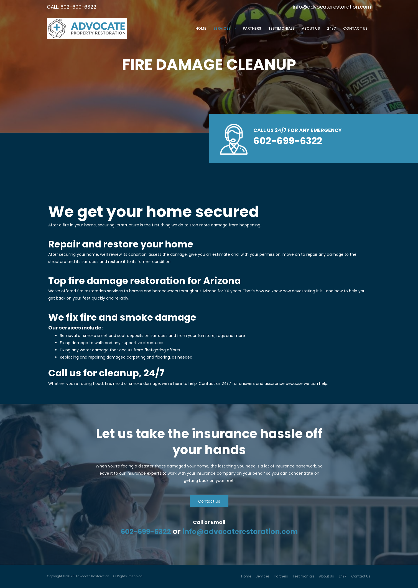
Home (200, 28)
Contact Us (355, 28)
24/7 (331, 28)
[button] (209, 501)
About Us (311, 28)
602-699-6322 (144, 531)
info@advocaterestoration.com (332, 6)
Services (222, 28)
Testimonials (281, 28)
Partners (252, 28)
